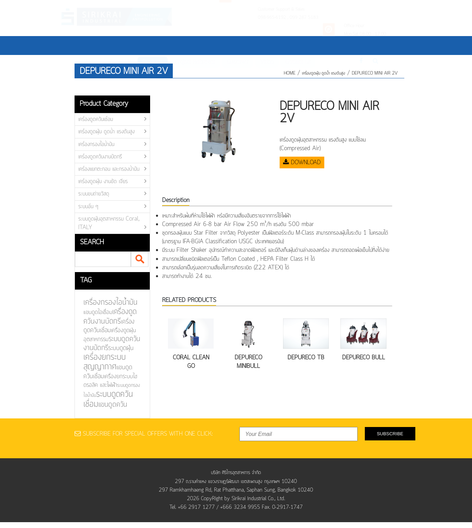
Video (268, 45)
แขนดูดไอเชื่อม (94, 313)
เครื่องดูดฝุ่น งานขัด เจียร (103, 181)
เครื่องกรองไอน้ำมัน (96, 144)
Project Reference (192, 45)
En (354, 45)
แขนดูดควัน (108, 404)
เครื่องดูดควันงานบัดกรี (100, 157)
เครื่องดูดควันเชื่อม (95, 119)
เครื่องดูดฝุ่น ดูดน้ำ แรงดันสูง (323, 73)
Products (148, 45)
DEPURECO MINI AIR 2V (374, 73)
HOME (289, 73)
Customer (237, 45)
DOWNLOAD (302, 162)
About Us (114, 45)
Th (342, 45)
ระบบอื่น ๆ (88, 206)
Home (83, 45)
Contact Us (301, 45)
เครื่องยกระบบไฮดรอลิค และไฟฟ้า (106, 380)
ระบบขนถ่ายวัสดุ (93, 194)
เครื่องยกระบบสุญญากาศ (101, 362)
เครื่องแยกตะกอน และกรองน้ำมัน (108, 169)
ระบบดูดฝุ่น (117, 348)
